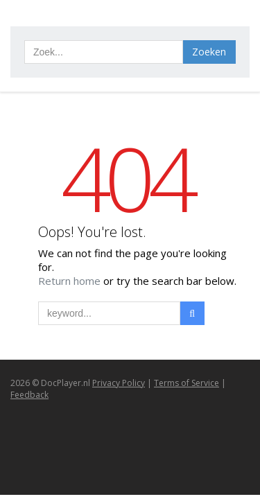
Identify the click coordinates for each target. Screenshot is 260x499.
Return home (70, 281)
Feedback (29, 395)
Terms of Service (186, 383)
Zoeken (209, 51)
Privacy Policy (118, 383)
